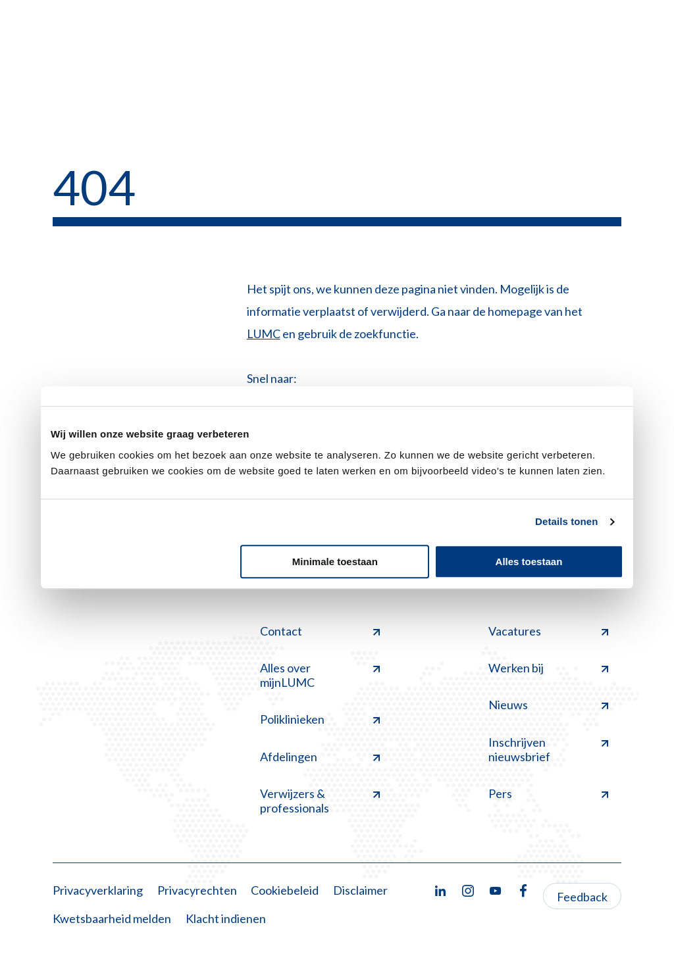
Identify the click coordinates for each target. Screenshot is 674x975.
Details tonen (566, 521)
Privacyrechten (197, 890)
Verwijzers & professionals (320, 800)
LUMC (263, 333)
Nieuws (548, 704)
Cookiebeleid (285, 890)
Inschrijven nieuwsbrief (548, 749)
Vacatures (548, 631)
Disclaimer (360, 890)
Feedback (582, 896)
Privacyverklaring (98, 890)
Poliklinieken (320, 719)
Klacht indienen (226, 918)
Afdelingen (320, 756)
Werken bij (548, 668)
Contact (320, 631)
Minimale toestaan (335, 561)
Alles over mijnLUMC (320, 675)
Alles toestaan (529, 561)
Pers (548, 793)
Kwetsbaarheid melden (112, 918)
